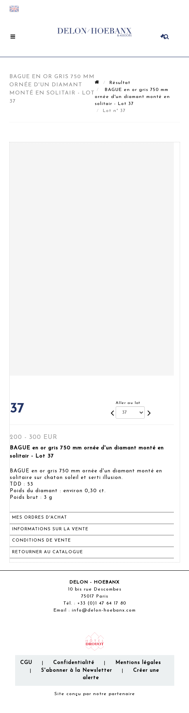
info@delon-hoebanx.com (104, 610)
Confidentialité (73, 662)
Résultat (119, 82)
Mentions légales (138, 662)
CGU (26, 662)
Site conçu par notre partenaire (94, 694)
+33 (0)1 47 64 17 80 (101, 603)
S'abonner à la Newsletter (76, 670)
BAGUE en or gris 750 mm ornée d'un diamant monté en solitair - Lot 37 (132, 96)
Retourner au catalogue (47, 552)
